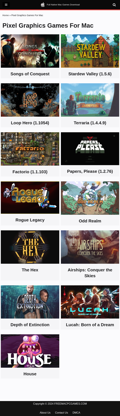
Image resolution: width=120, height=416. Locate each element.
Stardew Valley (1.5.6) (90, 73)
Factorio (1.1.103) (30, 171)
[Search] (114, 4)
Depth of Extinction (30, 324)
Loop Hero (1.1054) (30, 122)
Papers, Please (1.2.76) (90, 171)
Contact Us (61, 412)
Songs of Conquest (30, 73)
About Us (45, 412)
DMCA (76, 412)
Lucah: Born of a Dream (90, 324)
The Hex (30, 269)
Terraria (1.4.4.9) (90, 122)
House (30, 373)
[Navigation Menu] (6, 4)
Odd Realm (90, 220)
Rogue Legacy (30, 220)
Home (5, 15)
